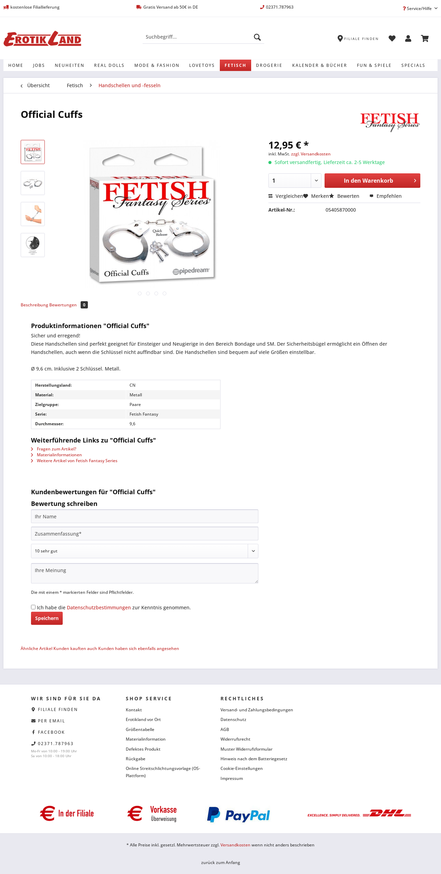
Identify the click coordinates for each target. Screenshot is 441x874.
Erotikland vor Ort (143, 719)
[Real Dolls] (109, 65)
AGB (224, 729)
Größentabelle (140, 729)
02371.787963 (56, 743)
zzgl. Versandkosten (311, 154)
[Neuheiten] (69, 65)
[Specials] (413, 65)
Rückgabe (135, 759)
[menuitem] (203, 40)
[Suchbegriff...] (203, 37)
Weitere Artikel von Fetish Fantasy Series (74, 461)
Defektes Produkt (143, 749)
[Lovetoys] (202, 65)
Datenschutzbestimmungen (99, 607)
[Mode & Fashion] (157, 65)
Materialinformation (146, 739)
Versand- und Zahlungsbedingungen (256, 710)
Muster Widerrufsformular (246, 749)
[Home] (15, 65)
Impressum (231, 778)
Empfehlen (385, 196)
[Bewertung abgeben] (144, 551)
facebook (51, 732)
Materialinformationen (56, 455)
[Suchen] (257, 37)
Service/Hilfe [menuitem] (418, 8)
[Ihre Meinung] (144, 573)
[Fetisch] (235, 65)
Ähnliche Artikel (36, 648)
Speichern (47, 618)
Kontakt (134, 710)
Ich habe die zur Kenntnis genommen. (114, 607)
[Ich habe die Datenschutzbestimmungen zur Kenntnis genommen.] (33, 607)
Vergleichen (285, 196)
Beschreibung (34, 305)
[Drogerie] (269, 65)
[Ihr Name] (144, 516)
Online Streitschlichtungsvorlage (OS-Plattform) (163, 771)
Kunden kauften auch (75, 648)
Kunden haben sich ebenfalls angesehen (138, 648)
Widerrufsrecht (235, 739)
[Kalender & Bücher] (319, 65)
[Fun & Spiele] (374, 65)
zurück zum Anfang (220, 862)
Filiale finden (58, 709)
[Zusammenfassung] (144, 533)
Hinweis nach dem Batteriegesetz (253, 759)
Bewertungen (68, 305)
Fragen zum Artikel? (53, 449)
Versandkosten (235, 845)
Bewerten (345, 196)
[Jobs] (39, 65)
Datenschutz (233, 719)
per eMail (51, 721)
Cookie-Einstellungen (241, 768)
